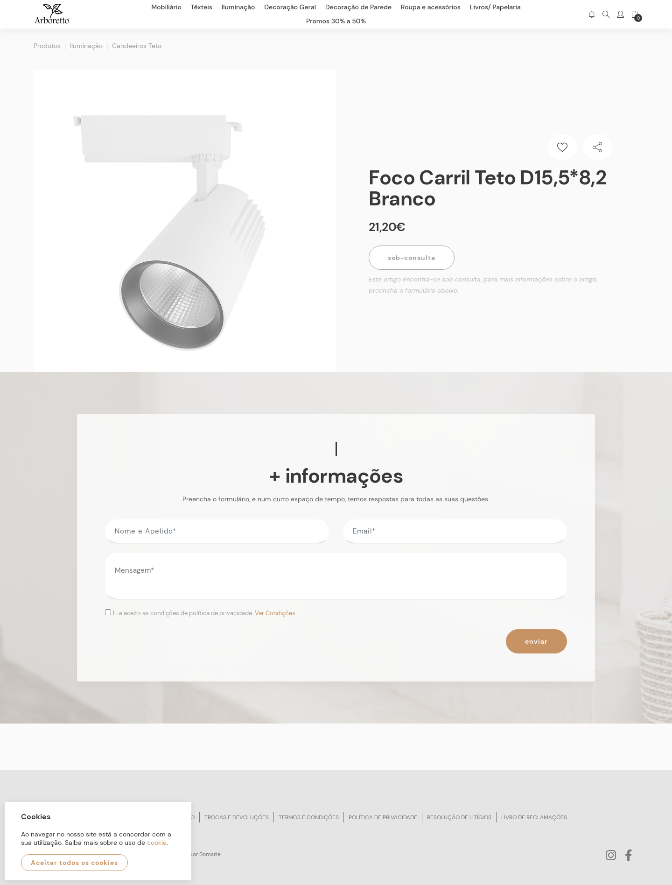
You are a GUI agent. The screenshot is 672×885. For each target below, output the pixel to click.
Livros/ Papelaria (495, 7)
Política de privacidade (383, 815)
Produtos (47, 44)
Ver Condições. (276, 612)
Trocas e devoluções (236, 815)
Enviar (536, 639)
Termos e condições (309, 815)
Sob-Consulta (411, 256)
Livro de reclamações (534, 815)
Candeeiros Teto (136, 44)
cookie (157, 842)
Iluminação (86, 44)
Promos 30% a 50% (336, 21)
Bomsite (210, 852)
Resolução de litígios (459, 815)
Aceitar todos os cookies (74, 862)
